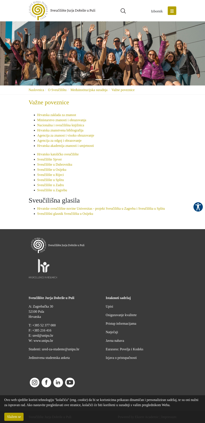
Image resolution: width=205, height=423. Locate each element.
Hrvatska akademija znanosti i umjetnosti (65, 145)
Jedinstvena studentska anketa (49, 358)
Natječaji (112, 332)
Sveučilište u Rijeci (50, 175)
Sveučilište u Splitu (50, 180)
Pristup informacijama (121, 323)
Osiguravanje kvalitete (121, 315)
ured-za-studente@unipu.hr (60, 349)
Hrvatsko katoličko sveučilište (58, 154)
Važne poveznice (123, 90)
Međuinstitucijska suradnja (89, 90)
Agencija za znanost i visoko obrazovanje (65, 135)
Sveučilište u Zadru (50, 185)
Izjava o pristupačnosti (121, 358)
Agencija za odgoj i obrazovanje (59, 140)
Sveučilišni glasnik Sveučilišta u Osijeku (65, 213)
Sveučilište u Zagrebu (52, 190)
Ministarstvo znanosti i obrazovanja (61, 120)
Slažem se (14, 417)
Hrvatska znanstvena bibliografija (60, 130)
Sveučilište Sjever (49, 159)
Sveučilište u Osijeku (51, 169)
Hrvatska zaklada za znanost (57, 115)
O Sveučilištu (57, 90)
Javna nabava (115, 340)
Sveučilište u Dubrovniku (54, 164)
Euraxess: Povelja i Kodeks (125, 349)
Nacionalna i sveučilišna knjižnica (60, 125)
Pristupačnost (198, 207)
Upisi (109, 306)
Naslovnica (36, 90)
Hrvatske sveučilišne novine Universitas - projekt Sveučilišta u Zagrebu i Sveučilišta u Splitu (101, 208)
